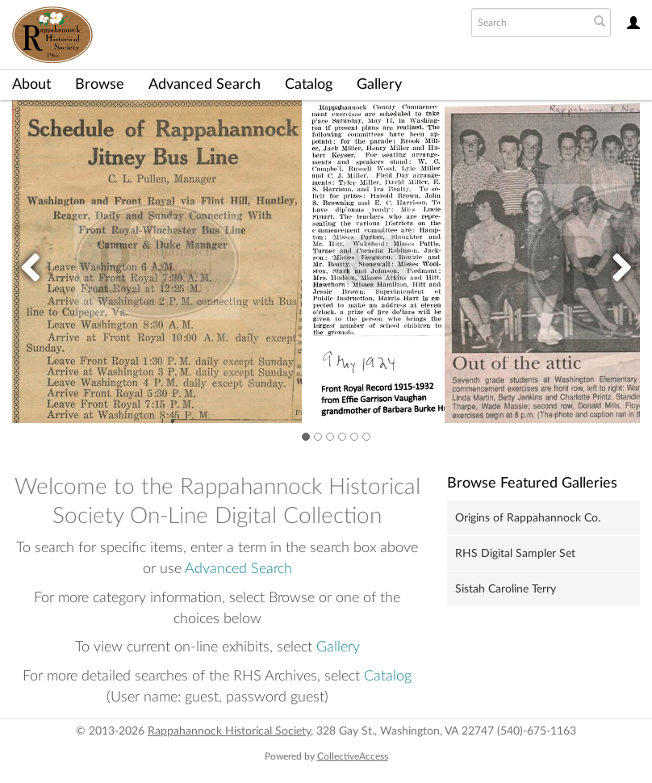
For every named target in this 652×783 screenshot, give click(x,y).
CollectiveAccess (352, 756)
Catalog (308, 84)
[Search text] (528, 22)
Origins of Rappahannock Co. (527, 518)
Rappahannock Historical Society (229, 731)
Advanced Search (204, 84)
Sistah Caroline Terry (505, 589)
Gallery (379, 84)
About (31, 84)
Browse (99, 84)
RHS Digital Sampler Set (515, 553)
